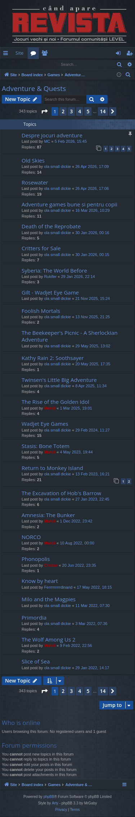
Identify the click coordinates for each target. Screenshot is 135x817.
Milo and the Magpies (49, 599)
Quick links (7, 54)
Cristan (51, 565)
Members (46, 54)
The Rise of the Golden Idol (55, 402)
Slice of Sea (36, 661)
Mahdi (49, 408)
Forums (35, 54)
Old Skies (33, 160)
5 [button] (87, 111)
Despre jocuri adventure (52, 135)
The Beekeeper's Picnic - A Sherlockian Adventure (69, 336)
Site (19, 53)
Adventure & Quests (34, 88)
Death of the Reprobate (51, 226)
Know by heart (40, 581)
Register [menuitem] (131, 54)
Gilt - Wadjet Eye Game (50, 292)
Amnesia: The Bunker (48, 515)
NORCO (31, 537)
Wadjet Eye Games (45, 424)
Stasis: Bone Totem (45, 446)
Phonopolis (36, 559)
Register (36, 64)
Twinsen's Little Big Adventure (59, 380)
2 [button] (63, 111)
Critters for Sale (41, 248)
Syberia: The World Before (54, 270)
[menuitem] (85, 53)
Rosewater (35, 182)
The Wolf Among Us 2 (49, 639)
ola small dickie (57, 167)
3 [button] (71, 111)
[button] (44, 112)
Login (11, 64)
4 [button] (79, 111)
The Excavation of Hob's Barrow (61, 493)
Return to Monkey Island (52, 468)
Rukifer (50, 277)
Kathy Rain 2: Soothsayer (53, 358)
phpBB (49, 797)
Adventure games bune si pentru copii (69, 204)
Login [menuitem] (120, 54)
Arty (55, 803)
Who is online (21, 723)
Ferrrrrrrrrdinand (58, 587)
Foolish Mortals (41, 311)
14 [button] (103, 111)
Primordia (34, 617)
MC (47, 142)
